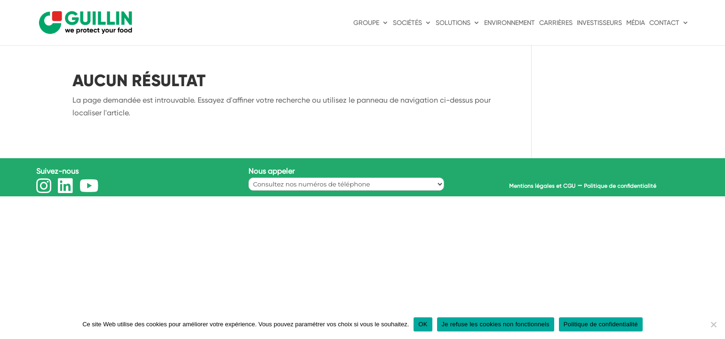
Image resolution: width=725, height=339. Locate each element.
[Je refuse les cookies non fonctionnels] (713, 324)
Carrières (556, 22)
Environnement (509, 22)
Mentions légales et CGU (542, 186)
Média (635, 22)
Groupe (366, 22)
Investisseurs (599, 22)
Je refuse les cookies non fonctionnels (496, 324)
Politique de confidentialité (620, 186)
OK (422, 324)
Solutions (453, 22)
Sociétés (407, 22)
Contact (664, 22)
